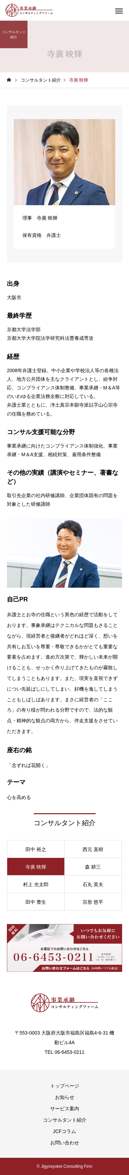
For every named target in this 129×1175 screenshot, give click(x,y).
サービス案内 (64, 1108)
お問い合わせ (64, 1142)
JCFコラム (64, 1131)
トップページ (64, 1086)
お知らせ (64, 1097)
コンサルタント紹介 (64, 1120)
